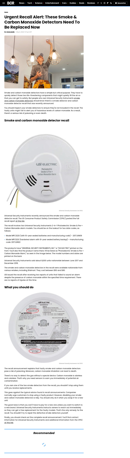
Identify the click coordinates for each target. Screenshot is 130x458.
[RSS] (111, 3)
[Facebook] (98, 3)
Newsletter (120, 3)
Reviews (91, 3)
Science (38, 3)
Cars (64, 3)
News (21, 3)
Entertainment (52, 3)
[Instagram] (104, 3)
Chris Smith (10, 32)
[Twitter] (101, 3)
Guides (73, 3)
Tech (29, 3)
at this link (20, 221)
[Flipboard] (108, 3)
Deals (81, 3)
